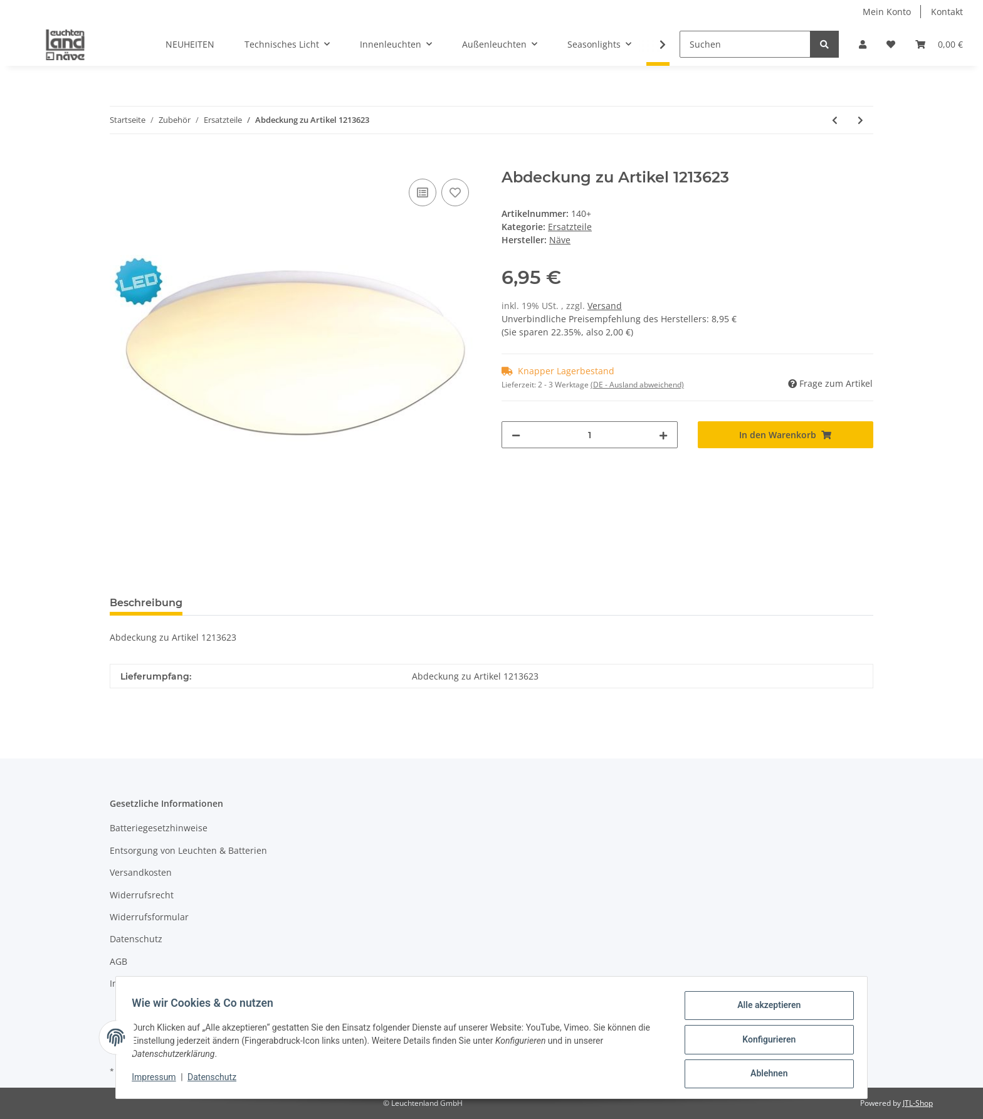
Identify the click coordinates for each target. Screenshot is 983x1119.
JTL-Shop (918, 1103)
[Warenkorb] (939, 44)
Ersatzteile (570, 227)
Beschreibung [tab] (146, 603)
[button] (862, 44)
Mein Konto (887, 12)
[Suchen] (745, 44)
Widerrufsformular (149, 917)
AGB (118, 961)
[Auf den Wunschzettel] (455, 192)
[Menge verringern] (516, 435)
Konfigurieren (764, 1042)
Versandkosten (141, 872)
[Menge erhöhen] (663, 435)
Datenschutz (136, 939)
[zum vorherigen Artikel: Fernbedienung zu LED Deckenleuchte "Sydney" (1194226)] (835, 120)
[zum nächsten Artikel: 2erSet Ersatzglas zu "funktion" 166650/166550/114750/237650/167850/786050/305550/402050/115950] (860, 120)
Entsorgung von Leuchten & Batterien (188, 850)
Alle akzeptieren (764, 1009)
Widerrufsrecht (142, 895)
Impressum (133, 983)
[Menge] (589, 435)
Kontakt (947, 12)
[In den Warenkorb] (120, 162)
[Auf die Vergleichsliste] (422, 192)
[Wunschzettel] (890, 44)
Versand (604, 306)
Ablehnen (764, 1074)
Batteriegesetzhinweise (159, 828)
